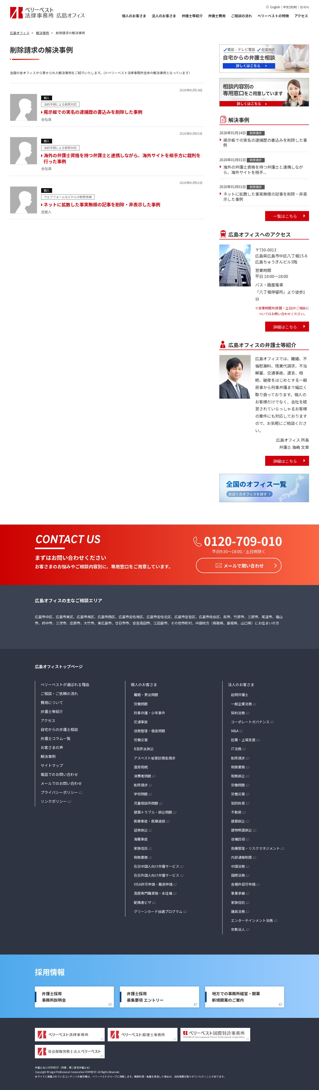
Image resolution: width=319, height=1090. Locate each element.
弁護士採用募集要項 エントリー (145, 995)
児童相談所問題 (146, 801)
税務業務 (141, 855)
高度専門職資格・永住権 (153, 892)
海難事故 (141, 838)
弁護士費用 (217, 15)
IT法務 (236, 747)
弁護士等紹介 (192, 15)
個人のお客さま (134, 15)
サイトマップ (52, 764)
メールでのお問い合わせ (61, 782)
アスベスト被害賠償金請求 (154, 756)
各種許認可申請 (243, 883)
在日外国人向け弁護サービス (156, 874)
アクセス (301, 15)
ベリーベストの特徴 (273, 15)
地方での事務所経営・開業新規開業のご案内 (236, 995)
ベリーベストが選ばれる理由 (65, 683)
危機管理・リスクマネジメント (255, 847)
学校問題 (141, 792)
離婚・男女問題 (146, 693)
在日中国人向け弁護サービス (156, 864)
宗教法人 (238, 928)
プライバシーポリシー (59, 791)
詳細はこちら (285, 327)
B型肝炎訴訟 (144, 747)
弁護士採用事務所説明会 (54, 995)
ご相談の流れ (241, 15)
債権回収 (238, 838)
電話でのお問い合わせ (59, 773)
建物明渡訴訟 (241, 829)
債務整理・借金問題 (149, 729)
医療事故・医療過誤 (149, 820)
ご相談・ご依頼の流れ (59, 692)
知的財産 (238, 801)
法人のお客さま (164, 15)
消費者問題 (142, 774)
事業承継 (238, 892)
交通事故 (141, 720)
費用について (52, 701)
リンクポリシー (54, 800)
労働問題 (141, 702)
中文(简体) (290, 7)
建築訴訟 (238, 820)
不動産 (236, 810)
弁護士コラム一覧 (56, 737)
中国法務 (238, 864)
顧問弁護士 (239, 693)
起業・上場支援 (243, 738)
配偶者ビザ (142, 901)
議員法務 (238, 910)
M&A (235, 729)
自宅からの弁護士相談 (59, 728)
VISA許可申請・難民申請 (153, 883)
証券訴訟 (141, 829)
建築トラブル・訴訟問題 (153, 810)
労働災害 (141, 738)
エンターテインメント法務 (252, 919)
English (275, 7)
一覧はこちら (285, 216)
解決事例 (48, 755)
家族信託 (141, 847)
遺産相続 (141, 765)
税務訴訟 (238, 774)
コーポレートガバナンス (250, 720)
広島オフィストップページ (59, 665)
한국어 (304, 7)
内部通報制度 (241, 855)
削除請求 (141, 783)
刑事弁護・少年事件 (149, 711)
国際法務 (238, 874)
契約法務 (238, 711)
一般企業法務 (241, 702)
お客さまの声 (52, 746)
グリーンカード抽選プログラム (158, 910)
